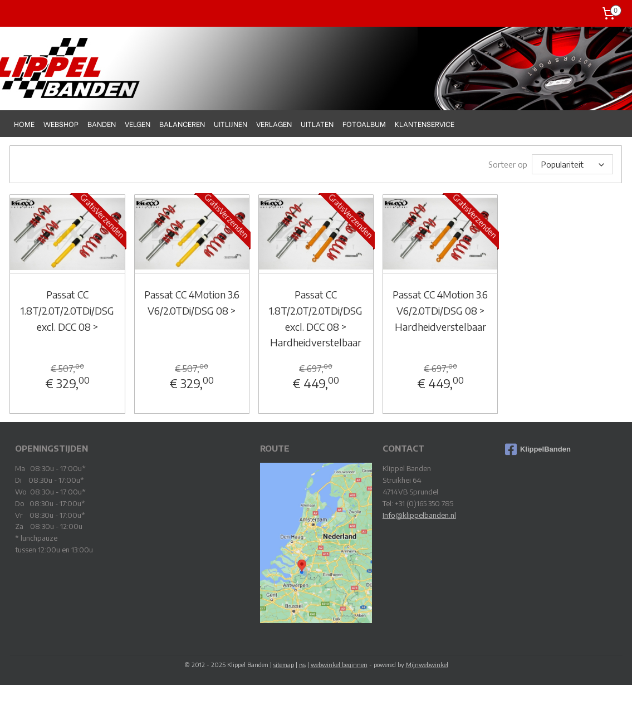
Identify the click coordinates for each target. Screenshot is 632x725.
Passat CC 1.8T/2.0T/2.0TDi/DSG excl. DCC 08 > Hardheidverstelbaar (316, 317)
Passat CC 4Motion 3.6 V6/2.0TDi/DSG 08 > (191, 301)
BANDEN (101, 123)
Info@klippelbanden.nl (419, 514)
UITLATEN (317, 123)
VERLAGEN (274, 123)
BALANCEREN (182, 123)
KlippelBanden (538, 448)
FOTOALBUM (364, 123)
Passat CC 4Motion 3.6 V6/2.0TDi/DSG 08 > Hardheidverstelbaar (440, 309)
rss (302, 664)
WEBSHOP (61, 123)
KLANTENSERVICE (424, 123)
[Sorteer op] (573, 164)
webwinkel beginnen (339, 664)
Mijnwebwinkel (427, 664)
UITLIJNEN (230, 123)
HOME (24, 123)
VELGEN (137, 123)
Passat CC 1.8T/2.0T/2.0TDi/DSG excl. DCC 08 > (67, 309)
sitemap (283, 664)
